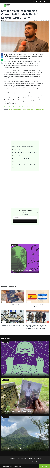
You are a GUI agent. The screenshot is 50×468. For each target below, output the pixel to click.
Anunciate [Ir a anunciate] (30, 458)
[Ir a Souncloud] (44, 1)
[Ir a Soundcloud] (40, 462)
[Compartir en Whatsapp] (2, 60)
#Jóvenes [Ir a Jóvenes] (34, 106)
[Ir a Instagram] (40, 1)
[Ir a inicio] (7, 5)
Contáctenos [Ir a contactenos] (12, 458)
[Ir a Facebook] (25, 462)
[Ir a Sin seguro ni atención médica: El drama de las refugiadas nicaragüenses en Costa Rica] (25, 258)
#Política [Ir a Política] (29, 106)
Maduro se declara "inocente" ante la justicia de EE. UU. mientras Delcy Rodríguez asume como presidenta (36, 326)
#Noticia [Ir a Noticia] (6, 106)
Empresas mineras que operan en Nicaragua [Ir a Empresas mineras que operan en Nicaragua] (14, 449)
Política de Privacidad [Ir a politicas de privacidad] (21, 458)
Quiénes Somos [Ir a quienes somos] (37, 458)
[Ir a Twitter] (33, 1)
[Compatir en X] (2, 57)
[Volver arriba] (44, 466)
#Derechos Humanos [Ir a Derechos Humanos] (13, 106)
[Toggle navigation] (2, 5)
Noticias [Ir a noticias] (6, 109)
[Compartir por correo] (2, 62)
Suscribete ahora (25, 221)
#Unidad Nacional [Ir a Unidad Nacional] (22, 106)
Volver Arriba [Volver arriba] (44, 466)
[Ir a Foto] (25, 36)
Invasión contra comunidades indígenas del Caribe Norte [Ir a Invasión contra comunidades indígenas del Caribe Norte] (17, 411)
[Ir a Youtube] (36, 1)
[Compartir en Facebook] (2, 54)
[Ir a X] (29, 462)
